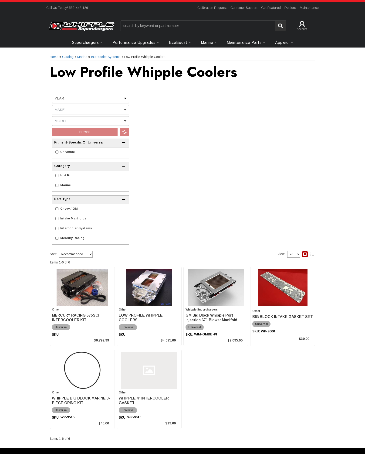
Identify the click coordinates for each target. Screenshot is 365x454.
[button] (203, 25)
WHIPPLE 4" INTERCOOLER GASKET (144, 400)
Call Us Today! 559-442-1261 (68, 8)
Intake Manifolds (73, 218)
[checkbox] (56, 152)
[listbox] (90, 98)
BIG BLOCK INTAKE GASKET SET (282, 317)
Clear (124, 132)
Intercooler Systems (76, 228)
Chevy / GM (69, 208)
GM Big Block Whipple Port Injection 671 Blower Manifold (211, 317)
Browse (85, 132)
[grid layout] (305, 254)
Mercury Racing (72, 238)
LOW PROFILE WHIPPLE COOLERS (141, 317)
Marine (65, 185)
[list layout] (312, 254)
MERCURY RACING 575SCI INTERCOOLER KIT (75, 317)
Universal (67, 152)
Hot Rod (67, 175)
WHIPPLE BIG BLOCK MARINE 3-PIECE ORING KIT (81, 400)
